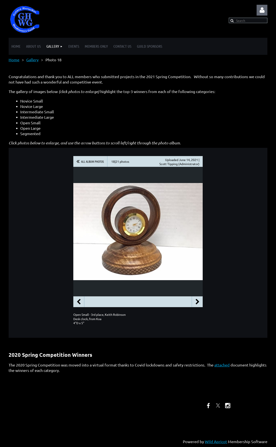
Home (14, 59)
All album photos (92, 161)
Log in (262, 10)
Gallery (32, 59)
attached (222, 365)
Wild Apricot (216, 441)
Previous (78, 301)
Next (197, 301)
